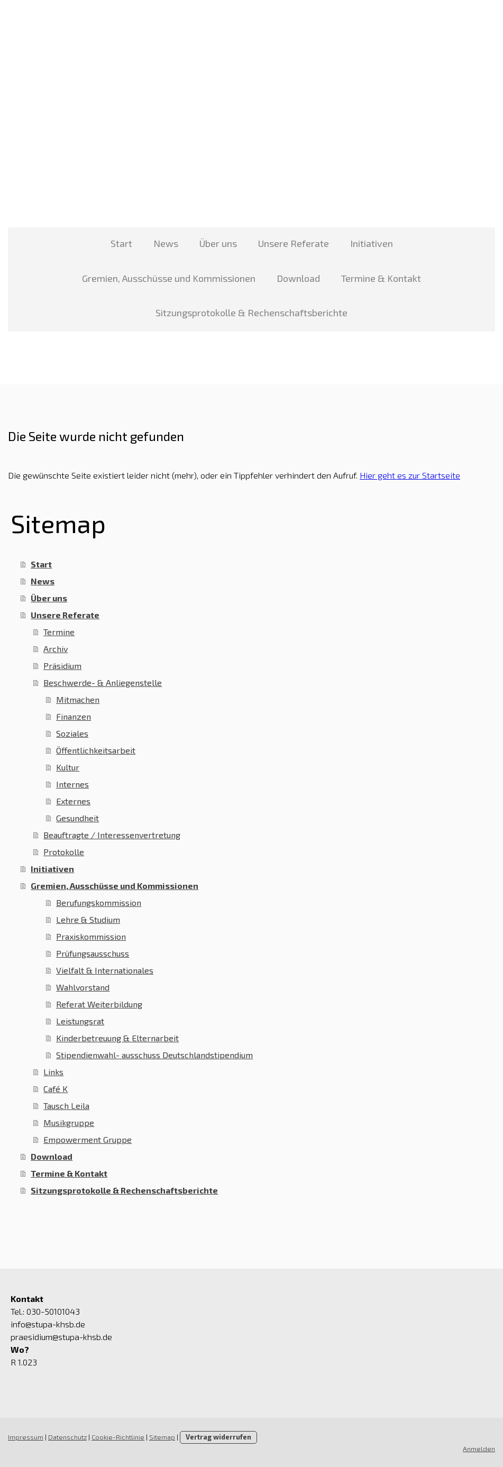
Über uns (218, 243)
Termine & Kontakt (381, 278)
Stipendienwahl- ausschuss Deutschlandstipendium (154, 1055)
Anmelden (479, 1448)
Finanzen (73, 716)
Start (121, 243)
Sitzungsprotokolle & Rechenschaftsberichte (251, 312)
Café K (55, 1089)
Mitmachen (77, 699)
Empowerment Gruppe (87, 1139)
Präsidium (62, 666)
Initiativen (371, 243)
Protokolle (63, 852)
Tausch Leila (66, 1106)
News (165, 243)
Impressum (25, 1437)
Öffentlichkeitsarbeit (95, 750)
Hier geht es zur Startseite (410, 475)
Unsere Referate (293, 243)
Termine (59, 632)
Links (53, 1072)
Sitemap (162, 1437)
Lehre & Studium (88, 919)
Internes (72, 784)
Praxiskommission (91, 936)
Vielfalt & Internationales (104, 970)
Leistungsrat (80, 1021)
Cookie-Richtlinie (118, 1437)
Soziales (72, 733)
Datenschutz (67, 1437)
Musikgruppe (68, 1122)
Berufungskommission (98, 902)
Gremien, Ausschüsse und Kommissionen (168, 278)
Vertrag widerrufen (218, 1437)
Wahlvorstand (82, 987)
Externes (73, 801)
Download (298, 278)
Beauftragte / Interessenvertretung (111, 835)
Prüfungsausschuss (92, 953)
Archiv (55, 649)
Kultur (67, 767)
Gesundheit (77, 818)
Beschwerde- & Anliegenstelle (102, 682)
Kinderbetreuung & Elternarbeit (117, 1038)
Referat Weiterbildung (99, 1004)
